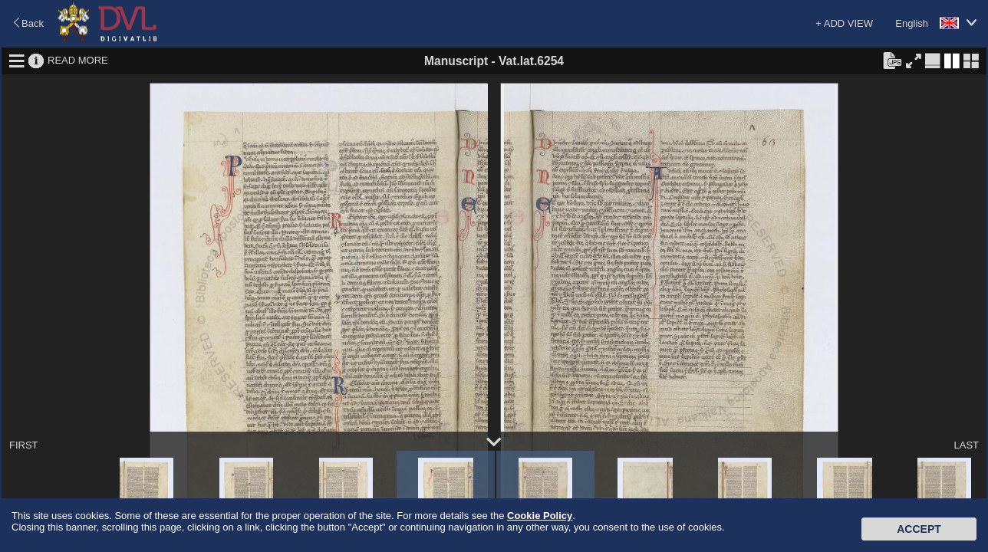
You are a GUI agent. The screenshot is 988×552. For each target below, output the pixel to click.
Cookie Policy (539, 515)
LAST (966, 445)
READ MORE (78, 60)
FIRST (23, 445)
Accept (919, 529)
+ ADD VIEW (844, 23)
